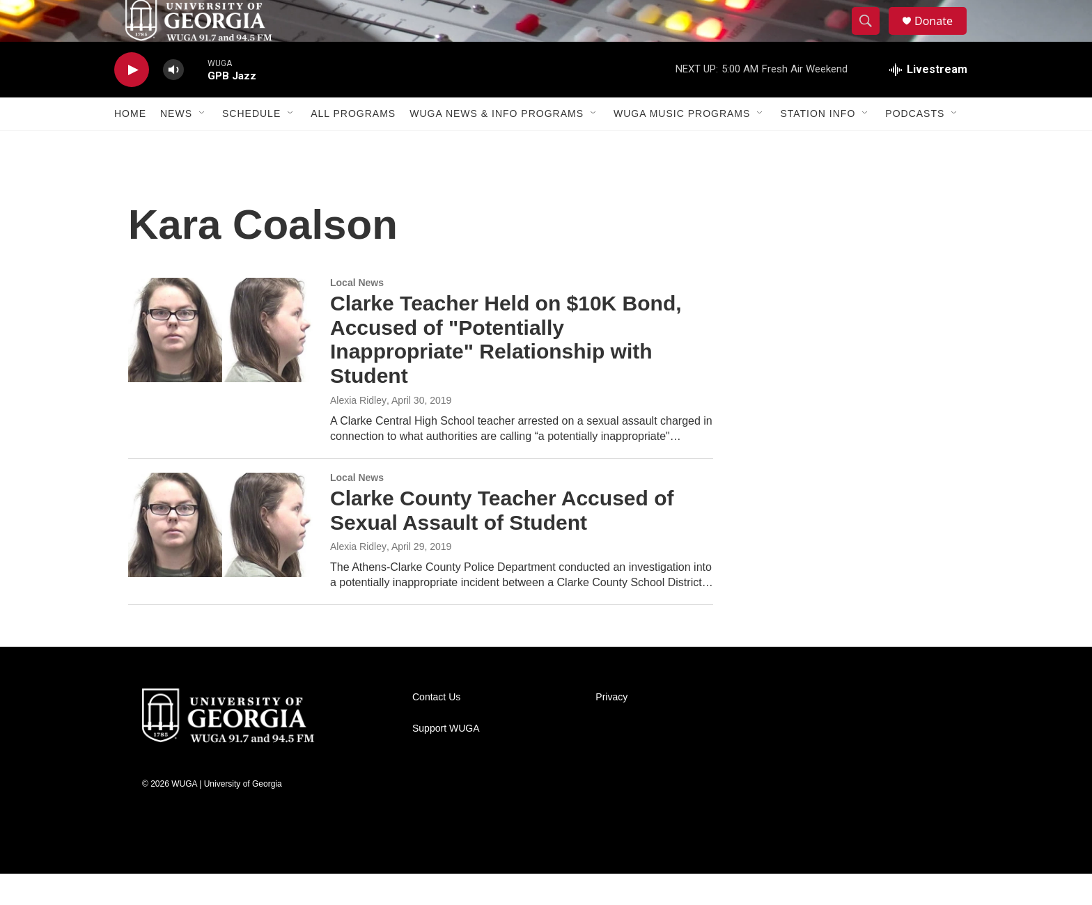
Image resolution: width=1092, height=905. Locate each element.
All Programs (353, 144)
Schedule (251, 144)
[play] (131, 101)
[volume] (173, 101)
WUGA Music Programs (682, 144)
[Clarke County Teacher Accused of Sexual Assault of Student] (222, 556)
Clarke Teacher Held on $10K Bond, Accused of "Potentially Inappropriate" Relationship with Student (506, 370)
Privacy (611, 728)
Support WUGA (445, 760)
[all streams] (928, 101)
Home (130, 144)
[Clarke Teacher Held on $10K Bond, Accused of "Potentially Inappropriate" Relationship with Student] (222, 361)
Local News (357, 314)
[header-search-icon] (872, 37)
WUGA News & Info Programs (497, 144)
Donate (942, 36)
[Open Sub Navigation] (202, 144)
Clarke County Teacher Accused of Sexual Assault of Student (501, 541)
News (176, 144)
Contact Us (436, 728)
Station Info (817, 144)
